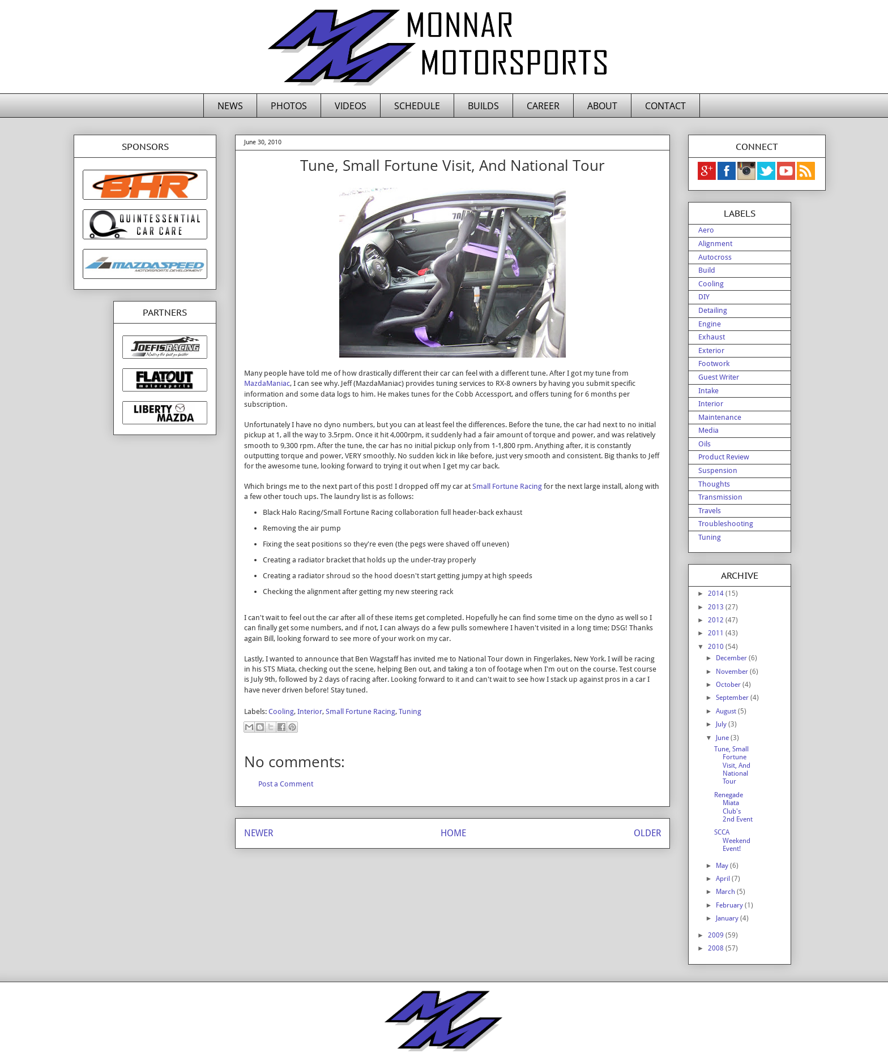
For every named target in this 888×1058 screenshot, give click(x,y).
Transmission (720, 497)
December (732, 658)
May (723, 866)
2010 (716, 647)
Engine (709, 324)
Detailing (712, 310)
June (723, 738)
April (724, 879)
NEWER (258, 833)
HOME (453, 833)
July (722, 724)
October (729, 685)
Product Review (723, 457)
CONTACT (665, 106)
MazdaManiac (267, 383)
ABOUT (602, 106)
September (733, 698)
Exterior (711, 350)
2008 (716, 948)
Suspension (717, 470)
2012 (716, 620)
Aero (706, 230)
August (727, 711)
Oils (704, 444)
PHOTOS (289, 106)
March (726, 892)
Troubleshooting (725, 523)
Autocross (715, 257)
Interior (309, 711)
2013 (716, 607)
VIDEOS (350, 106)
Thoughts (714, 484)
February (730, 905)
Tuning (410, 711)
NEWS (230, 106)
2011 (716, 633)
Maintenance (719, 417)
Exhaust (711, 337)
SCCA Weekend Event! (732, 840)
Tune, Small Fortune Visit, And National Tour (732, 765)
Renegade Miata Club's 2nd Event (733, 807)
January (728, 918)
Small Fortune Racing (507, 486)
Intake (708, 390)
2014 (716, 593)
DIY (704, 297)
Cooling (281, 711)
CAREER (543, 106)
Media (708, 430)
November (733, 672)
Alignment (715, 243)
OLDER (647, 833)
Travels (709, 510)
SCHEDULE (417, 106)
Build (706, 270)
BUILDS (483, 106)
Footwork (713, 363)
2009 (716, 935)
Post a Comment (285, 784)
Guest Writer (718, 377)
